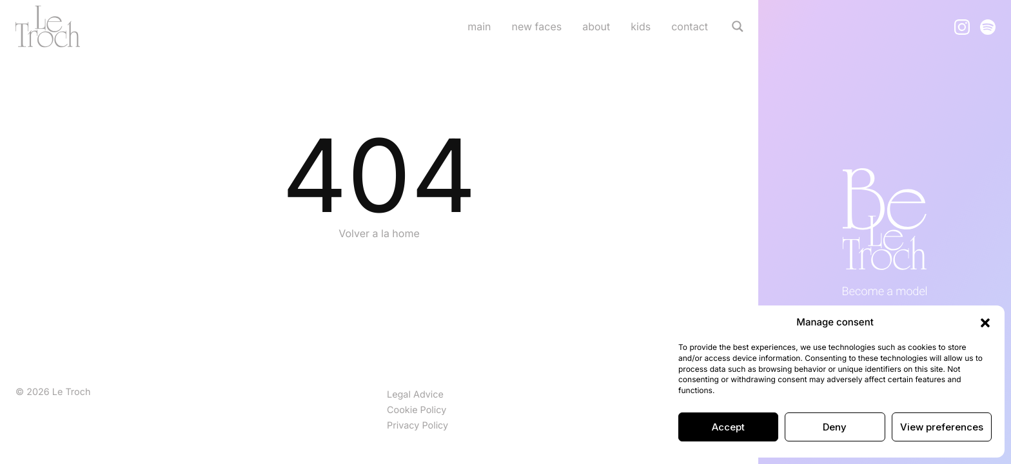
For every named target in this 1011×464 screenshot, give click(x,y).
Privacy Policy (417, 425)
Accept (728, 427)
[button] (985, 322)
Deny (835, 427)
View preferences (941, 427)
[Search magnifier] (738, 26)
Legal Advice (415, 394)
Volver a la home (379, 233)
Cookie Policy (416, 410)
